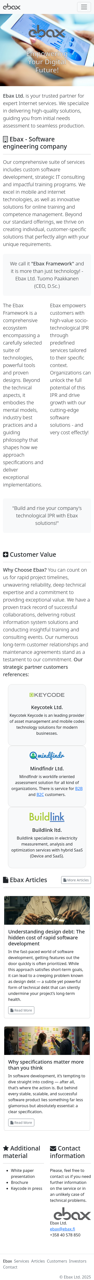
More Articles (76, 880)
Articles (38, 1261)
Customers (57, 1261)
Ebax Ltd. (72, 1277)
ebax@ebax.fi (62, 1229)
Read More (21, 1010)
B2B (79, 788)
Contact (10, 1267)
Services (21, 1261)
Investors (78, 1261)
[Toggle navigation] (84, 7)
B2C (40, 794)
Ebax (7, 1261)
